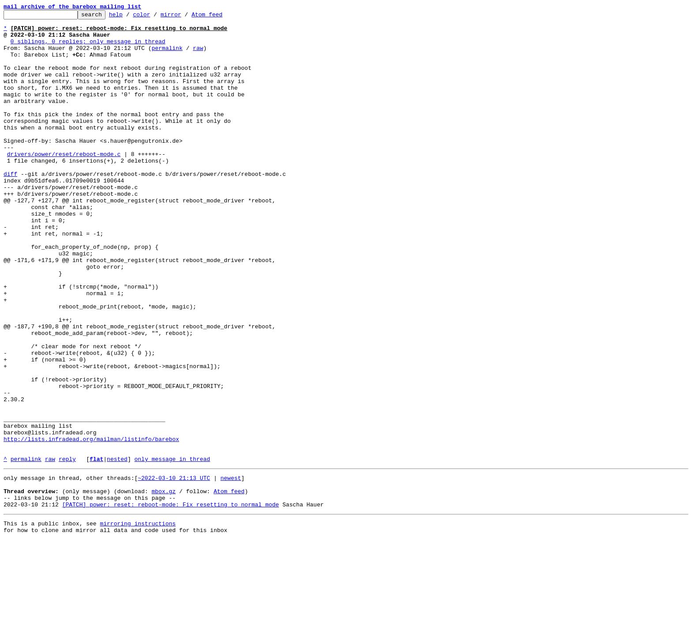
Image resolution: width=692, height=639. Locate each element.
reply (67, 549)
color (155, 17)
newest (230, 569)
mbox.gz (163, 585)
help (129, 17)
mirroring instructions (138, 621)
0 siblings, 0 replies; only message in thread (88, 48)
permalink (166, 56)
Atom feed (220, 17)
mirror (184, 17)
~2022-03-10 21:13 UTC (174, 569)
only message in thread (172, 549)
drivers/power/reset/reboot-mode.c (63, 183)
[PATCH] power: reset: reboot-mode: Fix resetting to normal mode (170, 601)
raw (198, 56)
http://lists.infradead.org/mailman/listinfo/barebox (91, 525)
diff (10, 207)
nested (117, 549)
